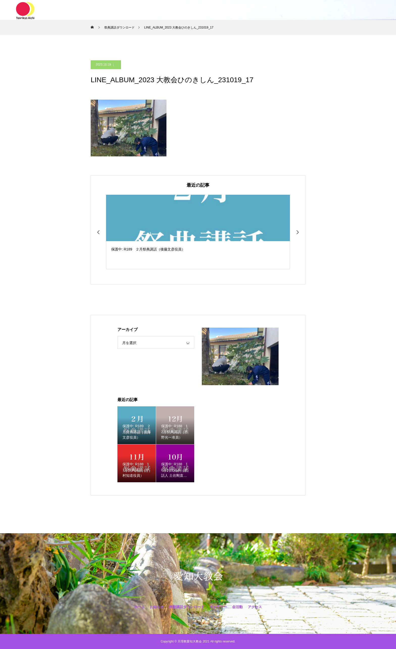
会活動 (245, 10)
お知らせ (149, 10)
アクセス (267, 10)
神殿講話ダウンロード (184, 10)
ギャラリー (221, 10)
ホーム (126, 10)
